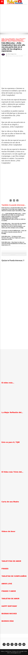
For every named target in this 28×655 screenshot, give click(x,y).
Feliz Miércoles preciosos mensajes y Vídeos (12, 41)
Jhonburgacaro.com (15, 652)
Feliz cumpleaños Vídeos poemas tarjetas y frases (13, 39)
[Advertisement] (14, 19)
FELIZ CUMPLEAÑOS (10, 38)
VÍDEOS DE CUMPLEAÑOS (18, 41)
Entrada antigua (6, 254)
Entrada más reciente (20, 254)
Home (2, 38)
